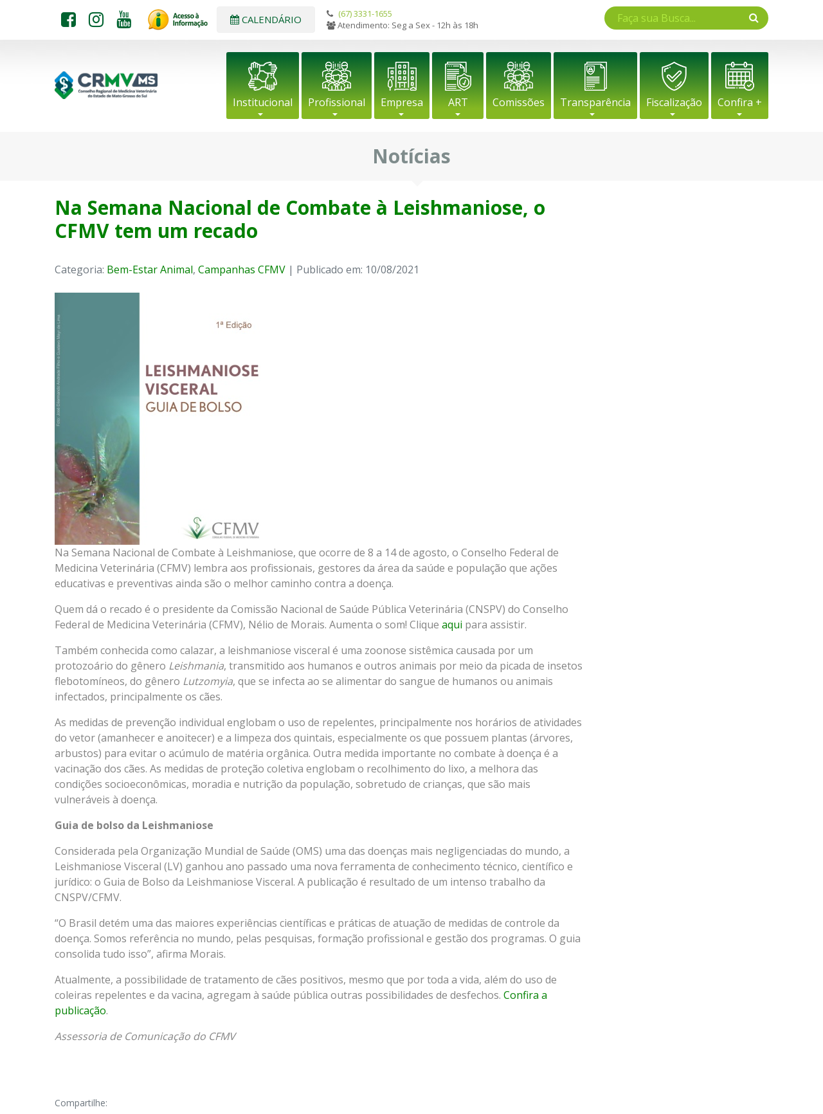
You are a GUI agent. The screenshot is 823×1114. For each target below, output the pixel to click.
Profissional (336, 102)
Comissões (519, 102)
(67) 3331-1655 (365, 13)
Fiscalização (674, 102)
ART (458, 102)
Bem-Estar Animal (150, 269)
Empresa (402, 102)
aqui (452, 624)
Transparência (595, 102)
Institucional (263, 102)
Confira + (740, 102)
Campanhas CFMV (241, 269)
